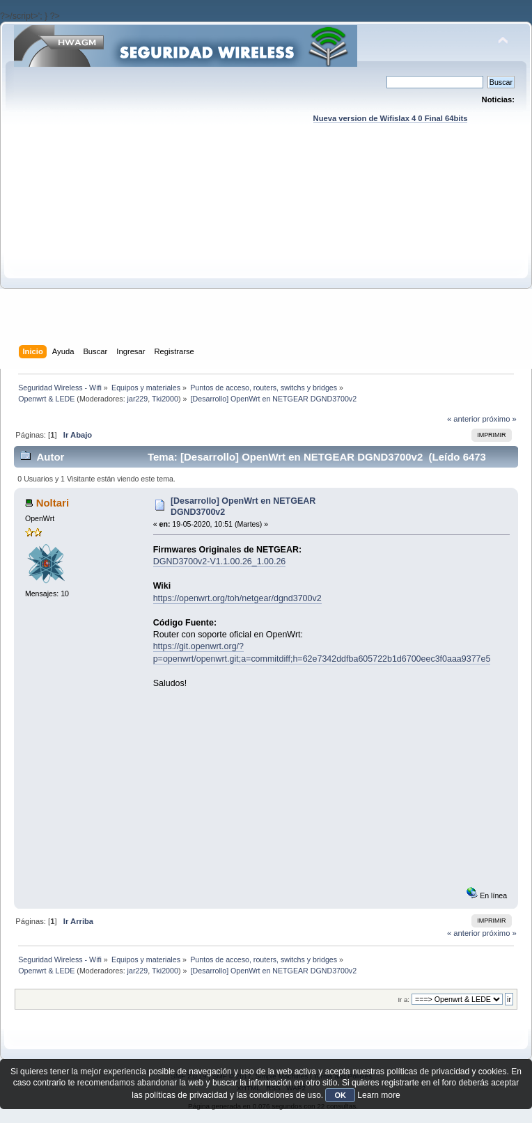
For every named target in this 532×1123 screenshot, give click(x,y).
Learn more (378, 1095)
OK (340, 1095)
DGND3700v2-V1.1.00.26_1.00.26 (219, 561)
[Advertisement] (266, 247)
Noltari (52, 503)
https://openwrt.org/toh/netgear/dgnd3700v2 (237, 598)
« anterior (463, 419)
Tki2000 (165, 399)
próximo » (500, 419)
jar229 (137, 399)
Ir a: (403, 999)
